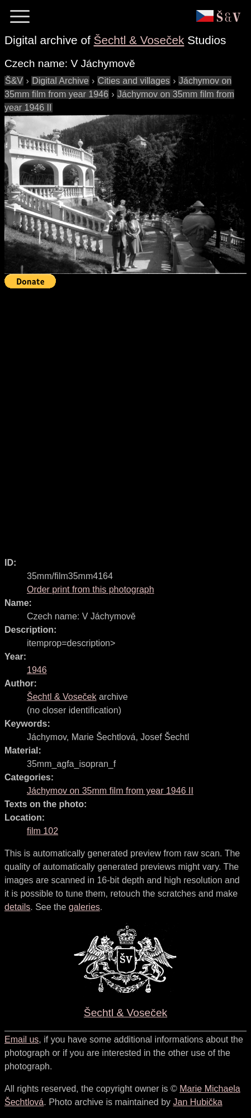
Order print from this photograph (90, 589)
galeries (84, 907)
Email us (21, 1039)
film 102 (42, 831)
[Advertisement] (125, 417)
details (17, 907)
